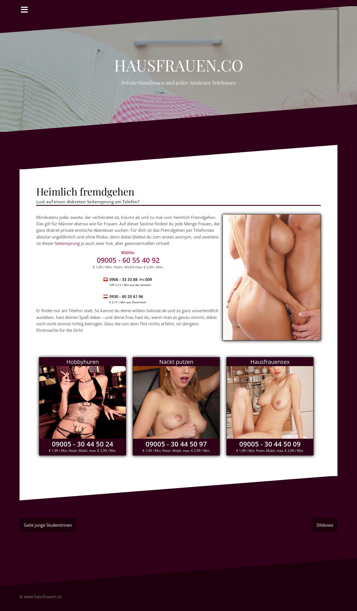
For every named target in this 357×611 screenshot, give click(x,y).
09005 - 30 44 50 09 (270, 443)
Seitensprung (67, 243)
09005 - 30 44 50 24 (82, 443)
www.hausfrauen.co (42, 596)
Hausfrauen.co (178, 62)
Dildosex (325, 525)
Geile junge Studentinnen (48, 525)
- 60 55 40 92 (128, 260)
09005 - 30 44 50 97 (176, 443)
